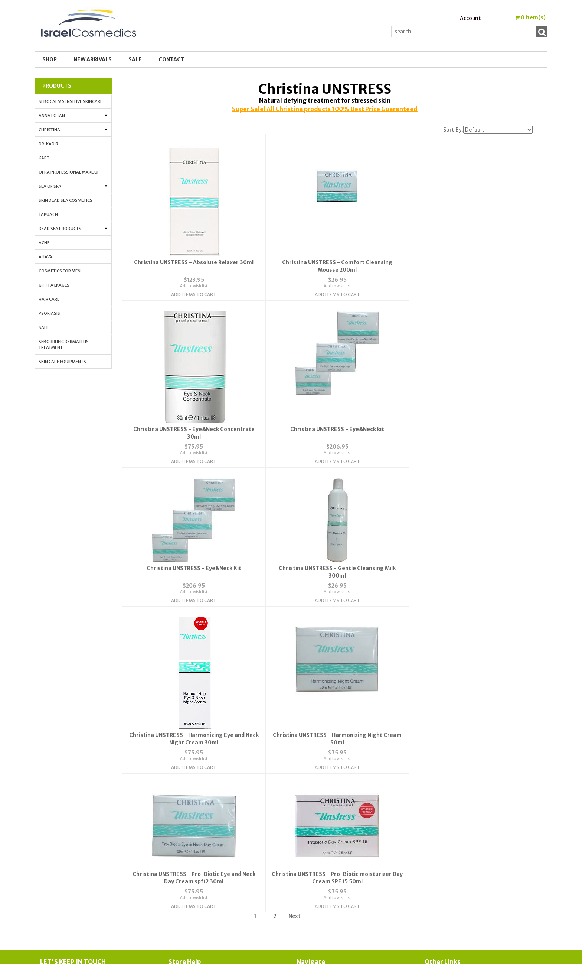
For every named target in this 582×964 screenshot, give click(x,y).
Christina (73, 129)
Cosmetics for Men (60, 271)
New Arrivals (92, 59)
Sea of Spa (73, 186)
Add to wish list (190, 285)
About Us (180, 807)
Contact (171, 59)
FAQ (174, 825)
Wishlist (307, 807)
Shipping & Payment (450, 875)
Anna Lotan (73, 115)
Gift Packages (54, 285)
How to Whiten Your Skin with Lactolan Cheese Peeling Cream (483, 855)
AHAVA (45, 256)
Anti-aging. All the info (454, 825)
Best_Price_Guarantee (454, 884)
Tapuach (48, 214)
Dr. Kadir (48, 143)
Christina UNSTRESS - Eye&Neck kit (191, 400)
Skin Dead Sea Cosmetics (65, 200)
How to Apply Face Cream (456, 843)
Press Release (442, 866)
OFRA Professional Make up (69, 172)
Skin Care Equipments (62, 361)
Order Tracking (316, 825)
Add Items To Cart (190, 294)
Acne (44, 242)
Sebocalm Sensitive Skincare (70, 101)
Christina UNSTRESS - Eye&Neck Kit (327, 400)
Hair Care (49, 299)
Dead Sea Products (73, 228)
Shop (49, 59)
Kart (44, 158)
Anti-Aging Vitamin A (452, 834)
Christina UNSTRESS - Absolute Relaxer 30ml (190, 262)
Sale (44, 327)
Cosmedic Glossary (449, 807)
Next (294, 747)
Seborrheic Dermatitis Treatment (64, 344)
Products (56, 86)
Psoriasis (49, 313)
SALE (135, 59)
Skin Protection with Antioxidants (468, 816)
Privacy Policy (186, 834)
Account (470, 18)
